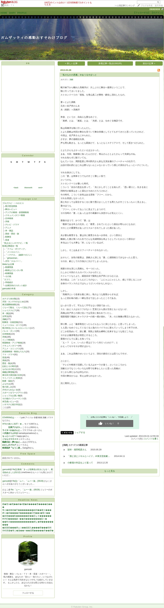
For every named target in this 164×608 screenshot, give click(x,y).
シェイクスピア (9, 310)
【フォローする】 (141, 12)
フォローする (28, 593)
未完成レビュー (9, 401)
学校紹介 (9, 282)
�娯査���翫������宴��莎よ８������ (26, 516)
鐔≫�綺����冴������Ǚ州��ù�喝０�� (26, 513)
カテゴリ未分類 (9, 299)
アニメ (8, 228)
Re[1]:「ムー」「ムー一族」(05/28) (28, 481)
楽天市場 (159, 5)
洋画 (7, 221)
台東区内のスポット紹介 (16, 285)
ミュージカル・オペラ (12, 325)
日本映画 (9, 218)
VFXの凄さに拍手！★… (13, 424)
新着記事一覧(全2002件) (110, 63)
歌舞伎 (8, 237)
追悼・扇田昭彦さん (77, 449)
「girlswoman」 (12, 258)
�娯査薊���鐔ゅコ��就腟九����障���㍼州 (26, 528)
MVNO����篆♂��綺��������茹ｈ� (24, 519)
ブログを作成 (146, 5)
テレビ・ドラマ (12, 224)
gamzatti (6, 469)
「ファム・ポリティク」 (16, 249)
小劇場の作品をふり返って (80, 462)
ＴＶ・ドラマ (8, 354)
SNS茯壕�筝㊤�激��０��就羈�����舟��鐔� (28, 530)
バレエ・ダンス (9, 331)
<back (15, 188)
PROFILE (22, 13)
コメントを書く (151, 438)
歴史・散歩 (7, 363)
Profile (27, 536)
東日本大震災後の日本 (12, 375)
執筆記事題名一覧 (10, 246)
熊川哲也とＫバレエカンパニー (16, 328)
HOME (4, 13)
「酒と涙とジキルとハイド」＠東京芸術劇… (88, 456)
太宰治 (5, 316)
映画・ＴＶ (9, 5)
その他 (8, 276)
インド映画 (7, 340)
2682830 (155, 9)
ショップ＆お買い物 (11, 396)
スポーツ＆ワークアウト (13, 393)
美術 (4, 360)
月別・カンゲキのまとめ (13, 301)
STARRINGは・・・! (11, 417)
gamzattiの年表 (9, 288)
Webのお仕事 (8, 264)
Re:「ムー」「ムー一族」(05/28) (25, 490)
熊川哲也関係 (11, 206)
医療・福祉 (7, 381)
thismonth (28, 188)
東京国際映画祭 (9, 304)
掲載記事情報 (8, 372)
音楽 (7, 240)
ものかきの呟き (9, 369)
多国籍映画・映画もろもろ (14, 351)
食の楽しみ (7, 387)
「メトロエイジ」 (13, 252)
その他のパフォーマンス (13, 398)
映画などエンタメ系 (14, 270)
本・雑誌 (9, 230)
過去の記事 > (149, 63)
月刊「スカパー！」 (14, 261)
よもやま (6, 384)
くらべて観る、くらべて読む (15, 307)
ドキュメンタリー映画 (15, 215)
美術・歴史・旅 (12, 234)
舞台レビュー (11, 209)
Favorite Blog (28, 413)
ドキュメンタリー (10, 346)
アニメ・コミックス (11, 348)
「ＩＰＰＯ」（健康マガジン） (19, 255)
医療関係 (9, 267)
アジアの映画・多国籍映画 (17, 212)
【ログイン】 (157, 12)
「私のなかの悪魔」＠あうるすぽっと (79, 75)
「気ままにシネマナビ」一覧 (15, 243)
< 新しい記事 (71, 63)
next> (40, 188)
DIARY (12, 13)
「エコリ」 (7, 279)
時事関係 (9, 273)
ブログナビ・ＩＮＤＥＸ (13, 203)
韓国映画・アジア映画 (12, 343)
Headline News (28, 500)
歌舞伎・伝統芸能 (10, 322)
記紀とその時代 (9, 366)
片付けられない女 (10, 390)
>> (125, 5)
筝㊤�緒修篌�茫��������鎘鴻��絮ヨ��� (26, 510)
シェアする (79, 432)
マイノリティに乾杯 (11, 378)
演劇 (4, 319)
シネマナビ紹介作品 (11, 404)
